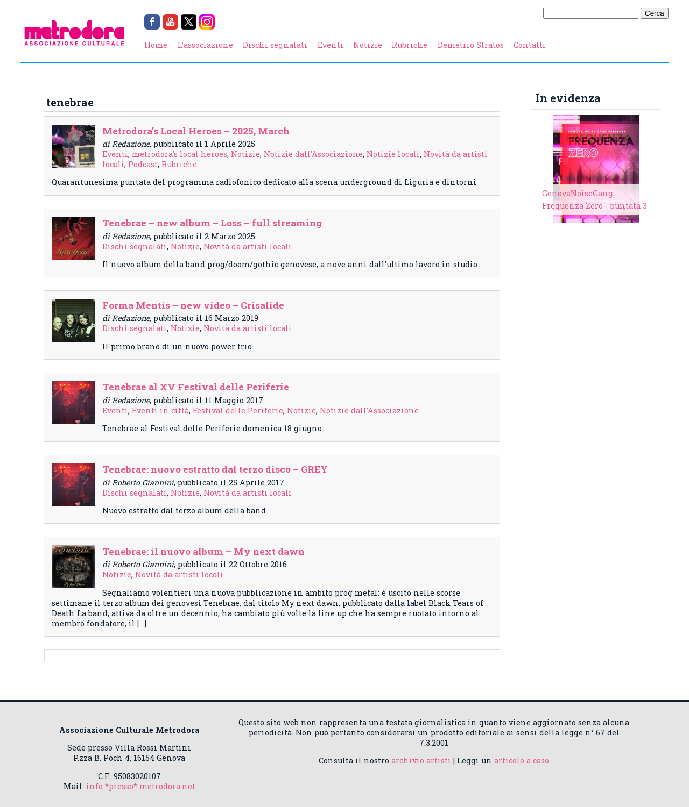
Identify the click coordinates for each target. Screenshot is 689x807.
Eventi (330, 45)
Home (155, 45)
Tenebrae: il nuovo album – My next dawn (203, 551)
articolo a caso (521, 760)
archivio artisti (421, 760)
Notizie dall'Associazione (313, 154)
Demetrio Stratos (471, 45)
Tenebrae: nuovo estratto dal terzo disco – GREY (215, 469)
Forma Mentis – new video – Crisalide (193, 305)
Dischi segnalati (275, 45)
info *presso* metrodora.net (140, 786)
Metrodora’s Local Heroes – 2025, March (196, 131)
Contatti (530, 45)
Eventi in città (160, 410)
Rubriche (409, 45)
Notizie (367, 45)
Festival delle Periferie (238, 410)
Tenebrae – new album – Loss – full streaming (212, 223)
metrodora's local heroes (179, 154)
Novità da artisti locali (247, 246)
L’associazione (205, 45)
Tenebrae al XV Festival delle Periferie (195, 387)
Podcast (143, 164)
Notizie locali (393, 154)
